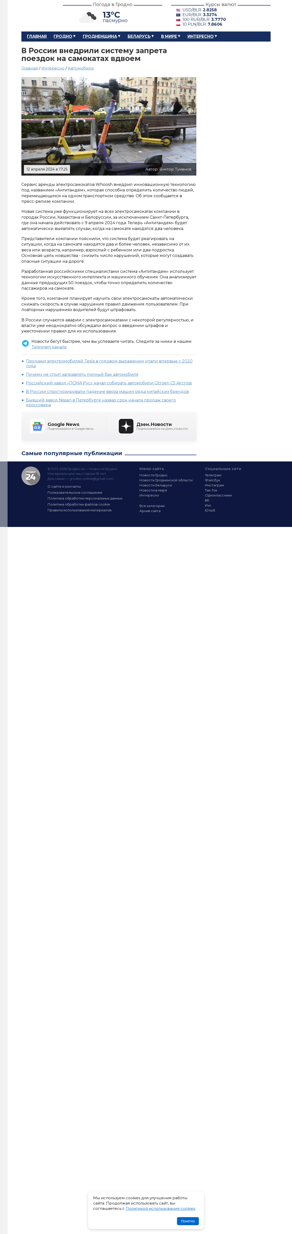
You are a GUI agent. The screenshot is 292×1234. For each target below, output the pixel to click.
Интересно (201, 36)
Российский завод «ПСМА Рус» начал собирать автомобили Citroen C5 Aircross (109, 383)
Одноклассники (218, 495)
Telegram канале (49, 347)
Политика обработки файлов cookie (79, 504)
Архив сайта (150, 511)
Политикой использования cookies (160, 1208)
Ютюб (210, 510)
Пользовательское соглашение (75, 492)
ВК (207, 500)
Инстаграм (214, 485)
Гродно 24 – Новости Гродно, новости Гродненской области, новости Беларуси (37, 15)
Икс (208, 505)
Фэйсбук (212, 480)
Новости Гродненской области (166, 480)
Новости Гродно (153, 475)
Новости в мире (153, 490)
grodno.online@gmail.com (91, 479)
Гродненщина (100, 36)
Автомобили (81, 68)
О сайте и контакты (64, 486)
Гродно (63, 36)
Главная (37, 36)
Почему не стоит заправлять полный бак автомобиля (82, 374)
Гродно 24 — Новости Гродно (30, 475)
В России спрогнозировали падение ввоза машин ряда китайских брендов (107, 391)
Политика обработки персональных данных (85, 498)
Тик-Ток (211, 490)
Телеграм (213, 475)
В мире (169, 36)
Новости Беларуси (155, 485)
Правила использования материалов (80, 510)
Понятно (188, 1221)
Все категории (152, 506)
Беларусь (139, 36)
